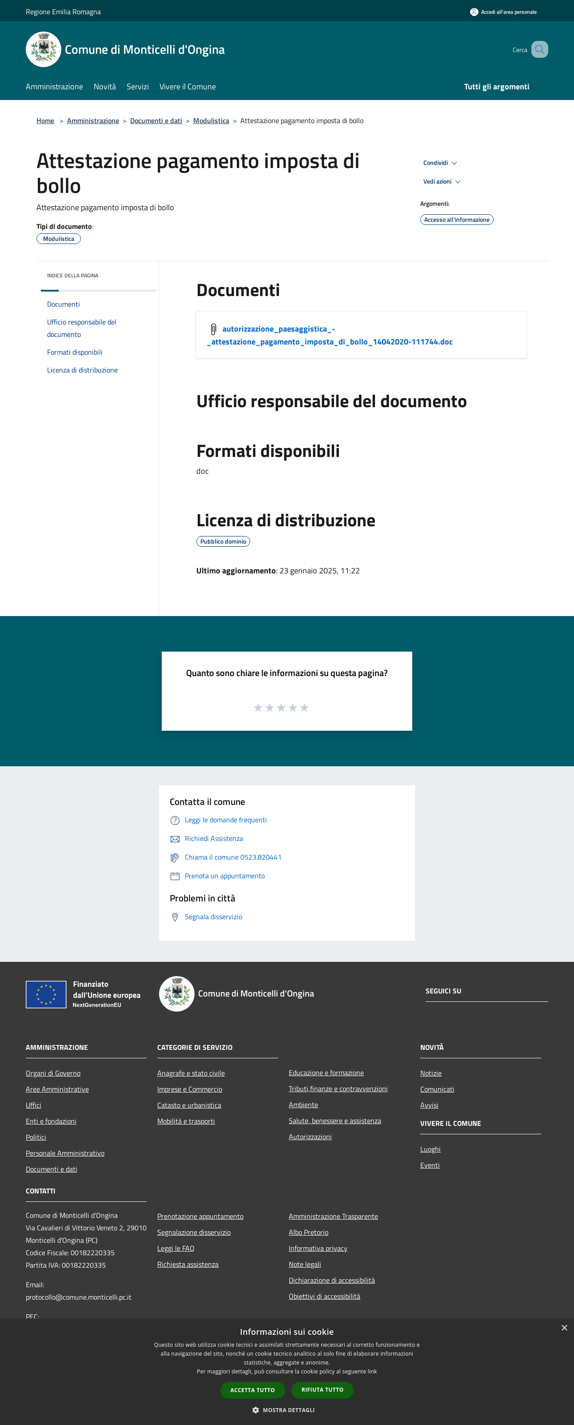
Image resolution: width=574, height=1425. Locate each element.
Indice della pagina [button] (72, 275)
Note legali (305, 1264)
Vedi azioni (443, 181)
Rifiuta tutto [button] (323, 1389)
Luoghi (430, 1149)
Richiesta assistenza (188, 1264)
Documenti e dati (156, 120)
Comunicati (437, 1089)
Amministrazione (93, 120)
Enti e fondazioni (51, 1121)
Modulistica (211, 120)
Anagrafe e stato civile (191, 1073)
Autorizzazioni (310, 1136)
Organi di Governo (53, 1073)
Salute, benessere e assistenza (335, 1120)
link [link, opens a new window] (372, 1371)
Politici (36, 1137)
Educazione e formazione (326, 1072)
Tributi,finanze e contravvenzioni (338, 1088)
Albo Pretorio (308, 1232)
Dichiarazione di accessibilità (332, 1280)
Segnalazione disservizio (194, 1232)
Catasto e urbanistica (189, 1105)
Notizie (431, 1073)
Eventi (430, 1165)
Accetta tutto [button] (253, 1390)
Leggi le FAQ (176, 1248)
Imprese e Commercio (189, 1089)
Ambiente (303, 1104)
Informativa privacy (318, 1248)
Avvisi (429, 1105)
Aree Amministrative (57, 1089)
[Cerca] (537, 49)
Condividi (441, 163)
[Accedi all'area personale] (503, 11)
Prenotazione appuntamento (200, 1216)
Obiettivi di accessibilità (324, 1296)
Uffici (33, 1105)
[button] (287, 1409)
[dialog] (287, 1372)
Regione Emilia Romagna (63, 11)
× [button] (564, 1328)
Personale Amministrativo (65, 1153)
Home (45, 120)
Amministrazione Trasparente (333, 1216)
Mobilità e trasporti (186, 1121)
